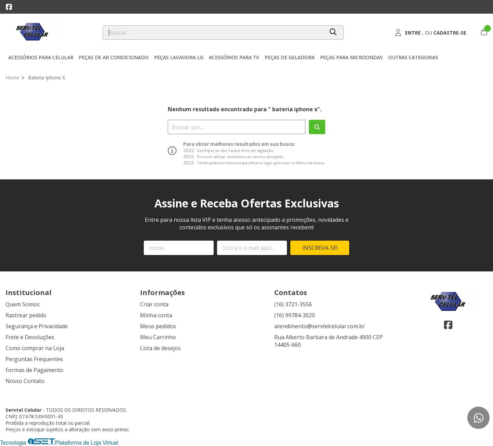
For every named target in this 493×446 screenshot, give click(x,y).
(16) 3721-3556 (293, 304)
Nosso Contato (25, 381)
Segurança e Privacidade (36, 326)
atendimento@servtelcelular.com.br (319, 326)
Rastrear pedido (26, 315)
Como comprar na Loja (34, 348)
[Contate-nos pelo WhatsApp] (478, 418)
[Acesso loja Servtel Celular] (431, 32)
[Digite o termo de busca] (213, 32)
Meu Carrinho (158, 337)
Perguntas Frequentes (34, 359)
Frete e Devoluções (29, 337)
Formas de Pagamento (34, 370)
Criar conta (154, 304)
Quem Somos (22, 304)
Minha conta (156, 315)
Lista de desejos (160, 348)
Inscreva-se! (320, 248)
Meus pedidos (158, 326)
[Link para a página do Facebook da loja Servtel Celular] (8, 6)
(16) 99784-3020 (294, 315)
